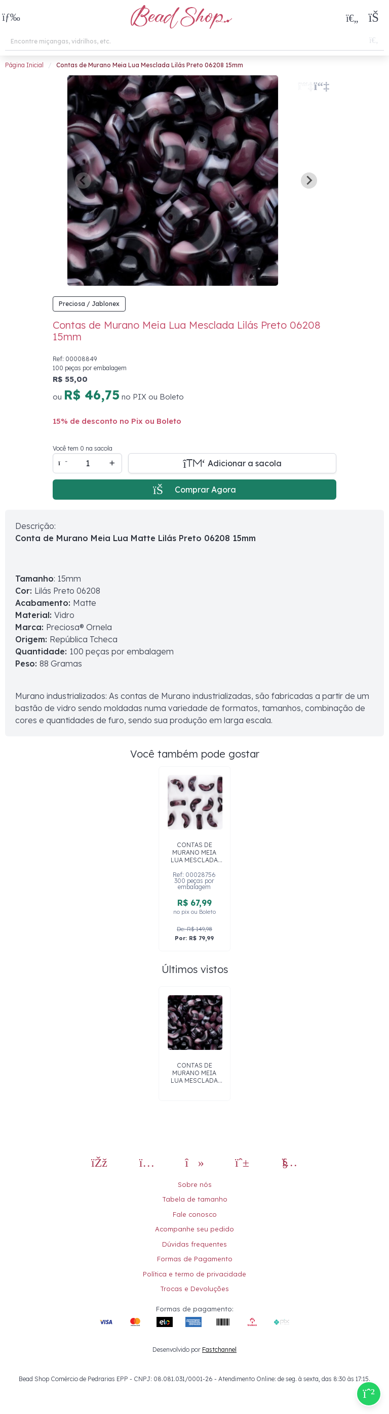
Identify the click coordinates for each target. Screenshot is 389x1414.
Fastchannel (219, 1349)
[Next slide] (309, 180)
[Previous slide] (83, 180)
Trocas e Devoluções (194, 1289)
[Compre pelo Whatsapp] (368, 1393)
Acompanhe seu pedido (194, 1229)
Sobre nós (195, 1184)
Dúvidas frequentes (194, 1244)
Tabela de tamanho (194, 1199)
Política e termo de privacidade (194, 1274)
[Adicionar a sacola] (232, 463)
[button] (11, 18)
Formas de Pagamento (194, 1259)
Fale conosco (195, 1214)
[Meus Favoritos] (352, 18)
